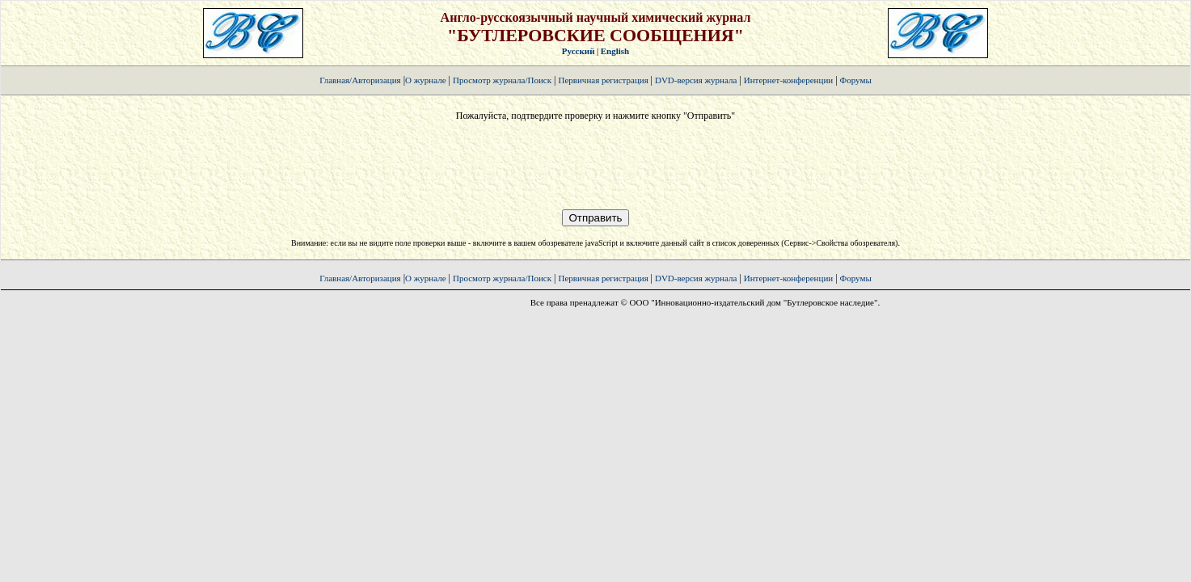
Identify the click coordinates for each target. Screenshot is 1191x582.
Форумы (856, 80)
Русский (578, 51)
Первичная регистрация (604, 80)
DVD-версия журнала (696, 80)
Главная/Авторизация (359, 80)
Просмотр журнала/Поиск (502, 80)
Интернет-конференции (788, 80)
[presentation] (595, 165)
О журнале (425, 80)
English (615, 51)
